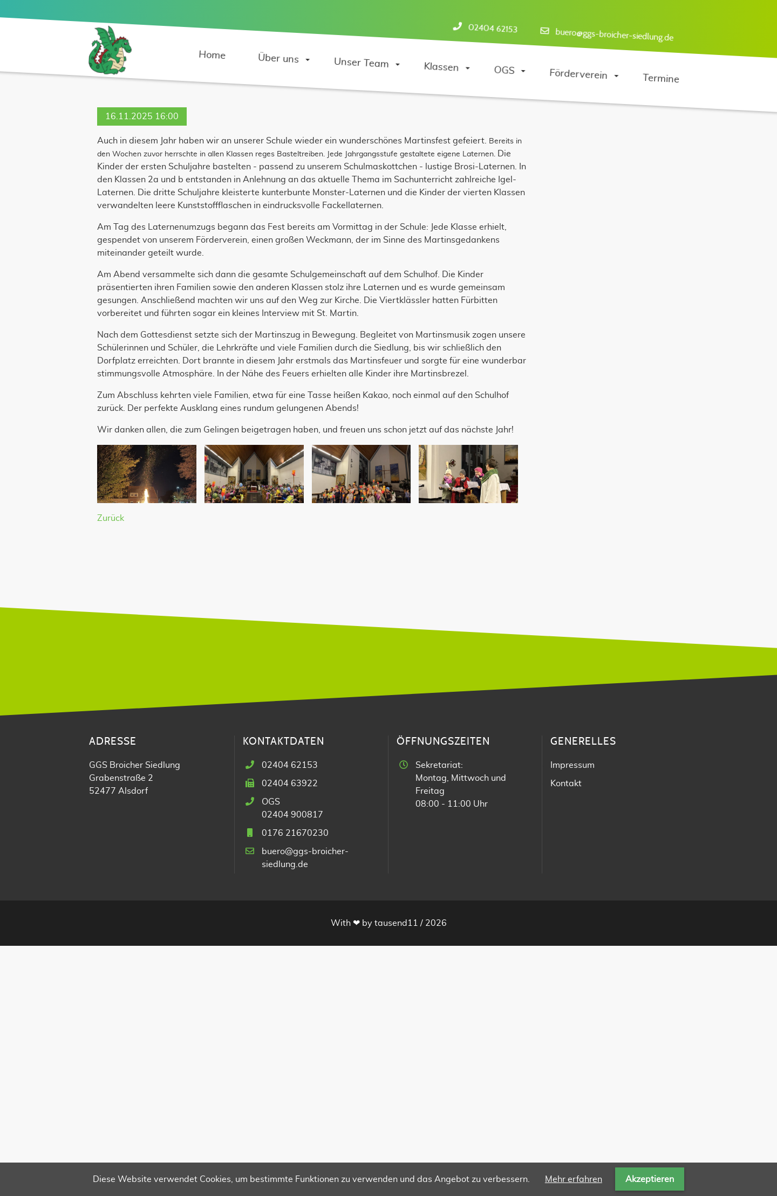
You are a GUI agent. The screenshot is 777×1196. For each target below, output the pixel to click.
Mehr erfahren (573, 1179)
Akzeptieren (649, 1179)
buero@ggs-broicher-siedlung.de (614, 35)
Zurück (110, 768)
